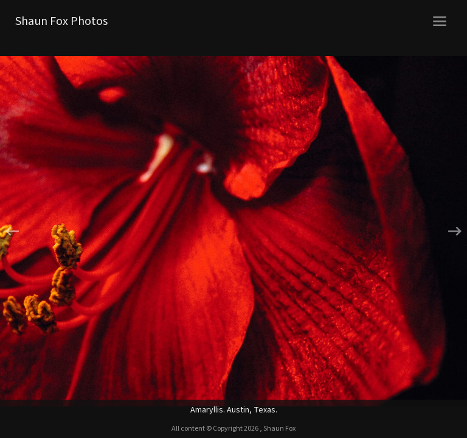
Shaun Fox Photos (61, 21)
